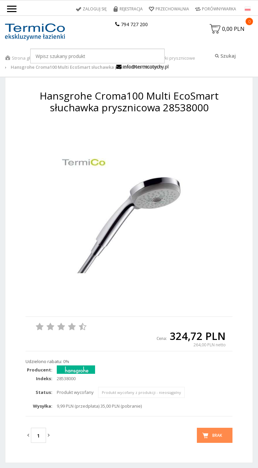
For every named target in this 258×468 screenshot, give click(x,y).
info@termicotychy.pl (142, 66)
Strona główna (26, 58)
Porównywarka (219, 9)
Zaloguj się (95, 9)
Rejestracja (131, 9)
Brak (217, 435)
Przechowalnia (172, 9)
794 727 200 (131, 24)
